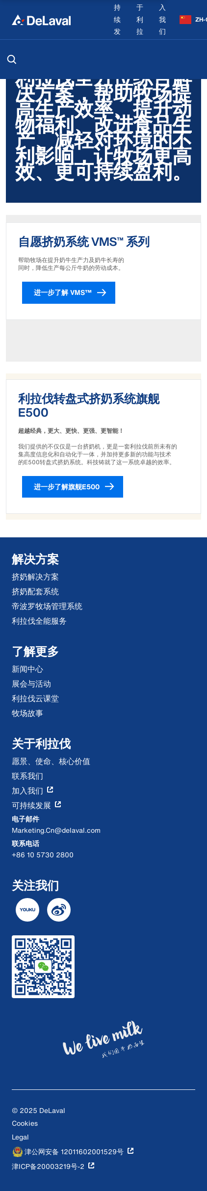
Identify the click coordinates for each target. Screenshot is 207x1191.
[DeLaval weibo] (59, 910)
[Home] (41, 19)
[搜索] (12, 59)
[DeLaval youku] (27, 910)
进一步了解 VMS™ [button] (74, 293)
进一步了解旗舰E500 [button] (78, 487)
